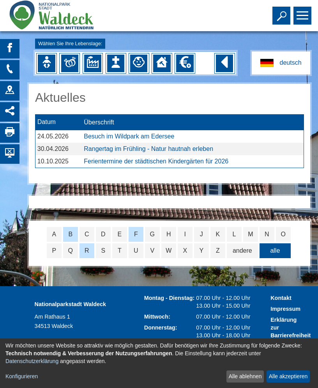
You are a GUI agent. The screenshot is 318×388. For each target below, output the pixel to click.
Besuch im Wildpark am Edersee (129, 136)
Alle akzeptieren (288, 376)
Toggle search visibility (282, 12)
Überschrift (99, 122)
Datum (46, 122)
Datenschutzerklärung (31, 361)
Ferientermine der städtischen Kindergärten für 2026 (156, 161)
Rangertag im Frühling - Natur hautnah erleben (148, 148)
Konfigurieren (21, 376)
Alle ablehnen (245, 376)
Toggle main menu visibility (303, 12)
